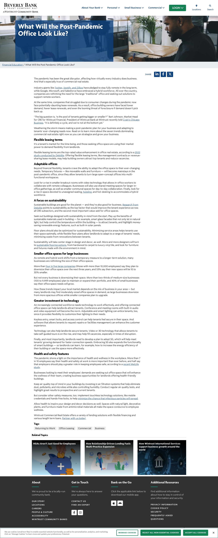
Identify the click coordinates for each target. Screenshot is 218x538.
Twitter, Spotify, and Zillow (69, 87)
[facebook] (74, 512)
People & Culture (42, 512)
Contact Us (78, 501)
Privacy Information (164, 504)
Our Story (38, 501)
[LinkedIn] (157, 74)
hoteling (87, 192)
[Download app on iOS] (113, 503)
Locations (38, 505)
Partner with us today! (74, 418)
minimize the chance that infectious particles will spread (108, 398)
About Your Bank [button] (91, 7)
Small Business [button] (133, 7)
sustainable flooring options (51, 245)
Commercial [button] (155, 7)
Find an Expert (80, 505)
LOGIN (178, 7)
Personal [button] (112, 7)
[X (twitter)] (170, 74)
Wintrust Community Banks (49, 519)
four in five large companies (60, 266)
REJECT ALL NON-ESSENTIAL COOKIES (161, 533)
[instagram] (80, 512)
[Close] (213, 533)
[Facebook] (163, 74)
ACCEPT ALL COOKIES (195, 533)
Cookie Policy (159, 508)
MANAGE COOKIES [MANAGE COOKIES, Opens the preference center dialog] (127, 533)
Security (156, 512)
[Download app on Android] (120, 503)
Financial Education (12, 64)
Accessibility (40, 516)
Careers (37, 508)
